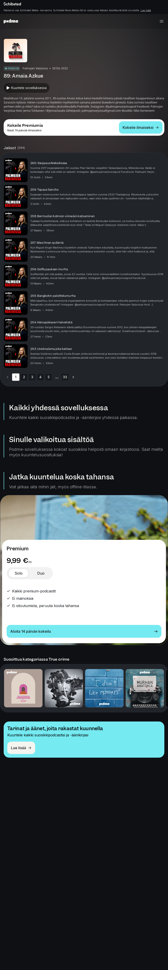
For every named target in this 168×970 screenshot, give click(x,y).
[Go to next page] (73, 377)
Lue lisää (146, 10)
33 (65, 377)
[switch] (18, 573)
